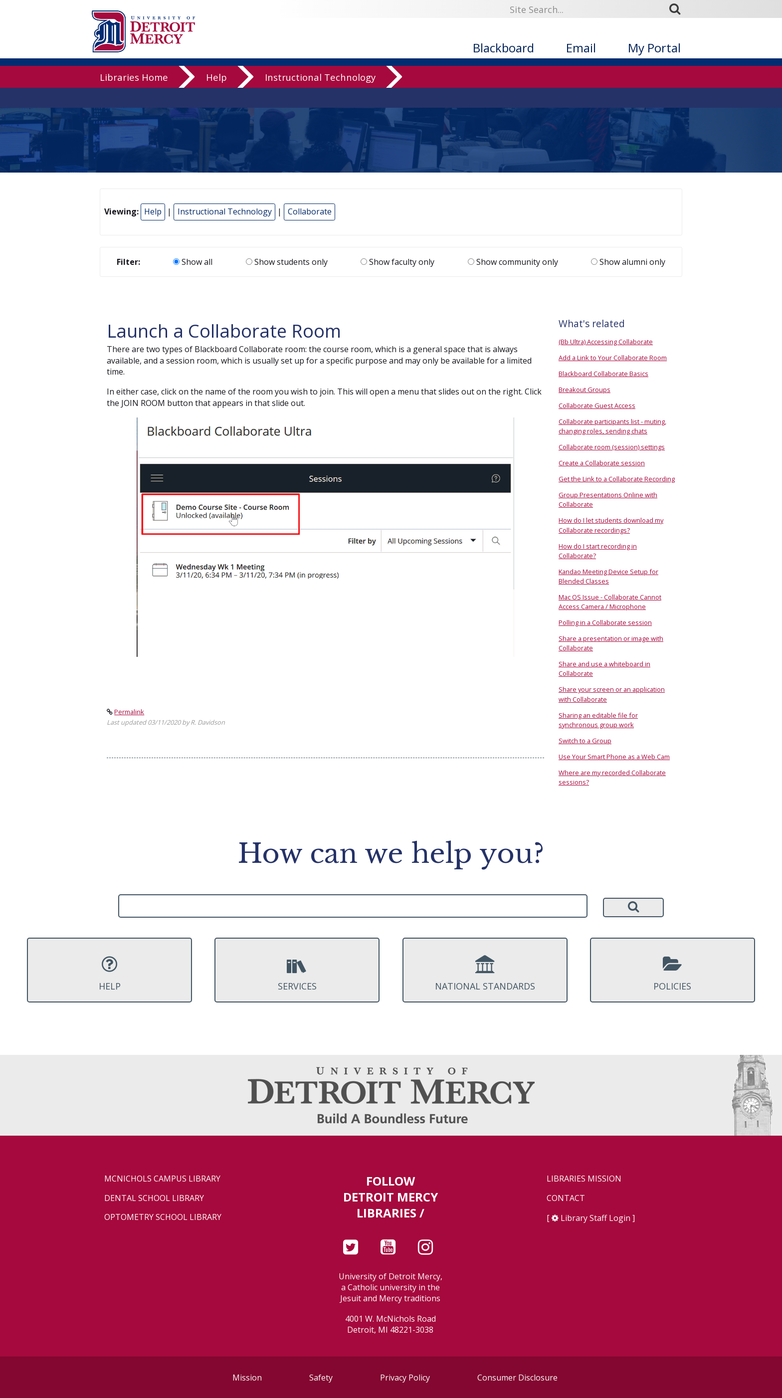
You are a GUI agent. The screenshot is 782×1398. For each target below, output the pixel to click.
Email (581, 47)
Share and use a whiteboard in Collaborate (604, 668)
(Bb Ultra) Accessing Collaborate (606, 341)
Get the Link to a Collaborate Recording (617, 478)
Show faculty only (397, 262)
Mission (247, 1377)
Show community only (513, 262)
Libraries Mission (584, 1179)
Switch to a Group (585, 740)
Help (216, 97)
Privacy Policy (405, 1377)
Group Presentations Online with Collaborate (608, 499)
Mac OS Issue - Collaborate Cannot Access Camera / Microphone (610, 602)
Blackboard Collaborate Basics (603, 373)
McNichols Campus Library (162, 1179)
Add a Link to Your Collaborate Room (613, 357)
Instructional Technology (320, 97)
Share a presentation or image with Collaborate (611, 643)
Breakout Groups (584, 389)
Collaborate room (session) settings (612, 446)
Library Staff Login (595, 1217)
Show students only (287, 262)
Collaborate (310, 211)
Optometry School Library (162, 1217)
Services (297, 973)
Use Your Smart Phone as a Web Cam (614, 756)
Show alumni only (628, 262)
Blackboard (503, 47)
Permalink (129, 711)
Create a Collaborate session (602, 462)
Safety (321, 1377)
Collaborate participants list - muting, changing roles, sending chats (612, 426)
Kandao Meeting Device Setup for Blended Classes (608, 576)
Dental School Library (154, 1198)
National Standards (485, 973)
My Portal (654, 47)
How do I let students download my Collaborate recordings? (611, 525)
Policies (672, 973)
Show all (192, 262)
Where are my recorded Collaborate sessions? (612, 777)
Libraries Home (134, 97)
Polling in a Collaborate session (605, 622)
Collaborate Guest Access (597, 405)
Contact (566, 1198)
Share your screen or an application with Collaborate (612, 694)
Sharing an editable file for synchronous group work (598, 720)
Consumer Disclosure (517, 1377)
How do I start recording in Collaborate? (598, 551)
